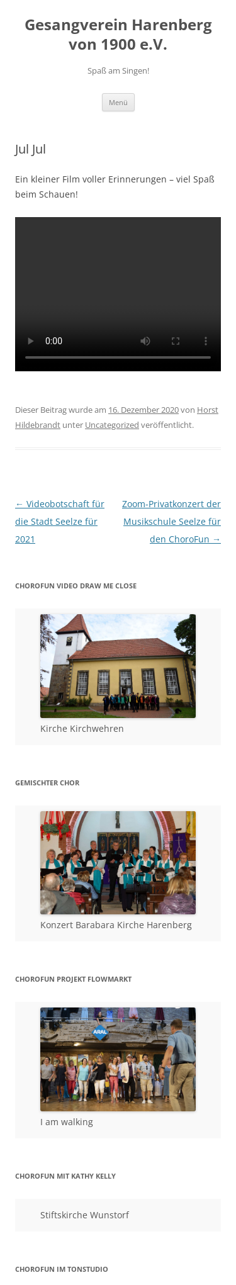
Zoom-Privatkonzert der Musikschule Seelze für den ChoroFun (171, 521)
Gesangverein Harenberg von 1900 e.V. (118, 34)
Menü (118, 102)
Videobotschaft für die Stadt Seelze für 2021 (59, 521)
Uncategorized (112, 424)
